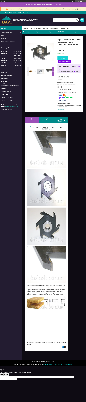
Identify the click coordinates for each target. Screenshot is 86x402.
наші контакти (54, 28)
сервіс (63, 28)
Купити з (64, 61)
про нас (45, 28)
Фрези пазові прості (42, 32)
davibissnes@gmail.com (11, 106)
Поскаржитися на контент (50, 364)
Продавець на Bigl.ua (43, 362)
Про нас (3, 35)
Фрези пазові (31, 32)
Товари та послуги (7, 32)
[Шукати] (77, 20)
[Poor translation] (6, 374)
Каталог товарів (35, 28)
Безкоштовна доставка (66, 82)
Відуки (3, 38)
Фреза (32, 127)
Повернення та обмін (8, 41)
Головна (25, 28)
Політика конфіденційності (65, 364)
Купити (63, 58)
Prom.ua (51, 361)
